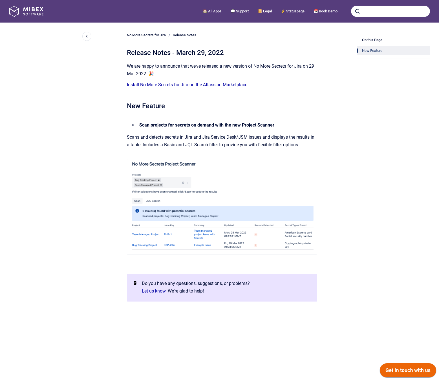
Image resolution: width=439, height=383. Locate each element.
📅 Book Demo (325, 11)
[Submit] (357, 11)
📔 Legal (265, 11)
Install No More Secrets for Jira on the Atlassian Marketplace (187, 84)
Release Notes (184, 35)
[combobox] (390, 11)
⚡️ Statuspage (293, 11)
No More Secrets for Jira (146, 35)
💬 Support (240, 11)
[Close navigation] (86, 36)
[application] (408, 371)
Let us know (154, 291)
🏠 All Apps (212, 11)
